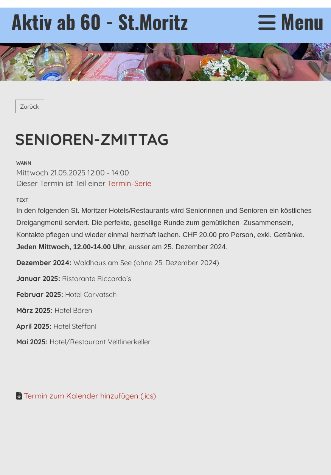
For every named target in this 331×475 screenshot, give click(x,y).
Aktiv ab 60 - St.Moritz (99, 21)
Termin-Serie (129, 183)
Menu (290, 21)
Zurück (29, 106)
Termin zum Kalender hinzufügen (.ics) (90, 395)
